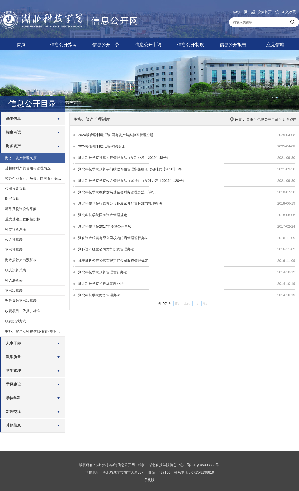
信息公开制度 (190, 44)
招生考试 (13, 132)
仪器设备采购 (15, 189)
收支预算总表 (15, 229)
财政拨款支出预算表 (21, 260)
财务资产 (13, 146)
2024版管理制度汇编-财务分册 (102, 146)
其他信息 (13, 425)
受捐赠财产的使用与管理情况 (28, 168)
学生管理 (13, 370)
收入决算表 (14, 280)
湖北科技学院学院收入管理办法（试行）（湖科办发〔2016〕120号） (132, 181)
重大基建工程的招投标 (22, 219)
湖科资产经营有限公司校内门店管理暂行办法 (113, 238)
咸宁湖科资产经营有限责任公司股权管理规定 (113, 261)
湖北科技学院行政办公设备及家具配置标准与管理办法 (120, 203)
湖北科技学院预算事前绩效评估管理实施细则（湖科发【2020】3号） (132, 169)
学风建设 (13, 384)
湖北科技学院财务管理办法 (99, 295)
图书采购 (12, 199)
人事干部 (13, 343)
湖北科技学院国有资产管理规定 (102, 215)
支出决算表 (14, 291)
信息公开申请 (148, 44)
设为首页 (261, 12)
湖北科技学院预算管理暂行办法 (102, 272)
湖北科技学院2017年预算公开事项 (104, 226)
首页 (21, 44)
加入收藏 (285, 12)
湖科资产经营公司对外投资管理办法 (106, 249)
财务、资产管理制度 (21, 158)
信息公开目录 (105, 44)
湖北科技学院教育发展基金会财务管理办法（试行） (118, 192)
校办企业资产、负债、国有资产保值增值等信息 (35, 178)
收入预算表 (14, 240)
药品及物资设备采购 (21, 209)
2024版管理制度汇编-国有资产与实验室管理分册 (115, 135)
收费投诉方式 (15, 321)
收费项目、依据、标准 (22, 311)
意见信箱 (275, 44)
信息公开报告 (233, 44)
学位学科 (13, 398)
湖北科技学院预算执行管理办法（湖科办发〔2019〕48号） (124, 158)
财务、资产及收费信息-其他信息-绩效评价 (35, 331)
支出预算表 (14, 250)
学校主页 (240, 12)
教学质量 (13, 357)
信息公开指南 (63, 44)
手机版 (149, 480)
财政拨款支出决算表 (21, 301)
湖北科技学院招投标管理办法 (101, 284)
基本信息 (13, 118)
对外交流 (13, 411)
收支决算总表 (15, 270)
